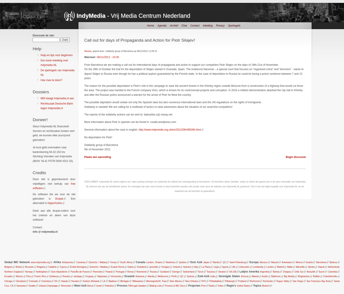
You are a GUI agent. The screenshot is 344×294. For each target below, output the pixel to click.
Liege (216, 267)
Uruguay (89, 276)
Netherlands (334, 267)
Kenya (113, 262)
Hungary (165, 267)
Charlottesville (330, 276)
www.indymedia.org (40, 262)
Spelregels (234, 25)
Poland (109, 272)
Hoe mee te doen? (51, 80)
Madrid (280, 267)
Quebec (182, 262)
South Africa (126, 262)
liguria (225, 267)
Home (150, 25)
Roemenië (142, 272)
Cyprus (63, 267)
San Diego (298, 281)
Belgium (8, 267)
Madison (113, 281)
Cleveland (20, 281)
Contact (194, 25)
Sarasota (20, 286)
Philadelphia (216, 281)
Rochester (268, 281)
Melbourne (163, 276)
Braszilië (311, 272)
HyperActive (55, 203)
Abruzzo (264, 262)
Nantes (311, 267)
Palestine (109, 286)
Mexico (19, 276)
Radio (212, 286)
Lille (233, 267)
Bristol (19, 267)
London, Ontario (154, 262)
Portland (242, 281)
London (270, 267)
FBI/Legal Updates (137, 286)
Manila (216, 262)
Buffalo (316, 276)
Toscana (210, 272)
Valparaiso (102, 276)
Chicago (8, 281)
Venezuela (116, 276)
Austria (309, 262)
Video (220, 286)
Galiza (130, 267)
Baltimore (275, 276)
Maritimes (170, 262)
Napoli (321, 267)
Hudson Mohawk (91, 281)
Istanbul (187, 267)
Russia (153, 272)
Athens (299, 262)
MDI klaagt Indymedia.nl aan (57, 98)
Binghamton (304, 276)
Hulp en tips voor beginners (57, 55)
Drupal (59, 198)
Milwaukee (138, 281)
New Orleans (191, 281)
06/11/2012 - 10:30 (108, 57)
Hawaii (64, 281)
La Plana (205, 267)
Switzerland (188, 272)
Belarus (333, 262)
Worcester (66, 286)
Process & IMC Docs (175, 286)
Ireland (176, 267)
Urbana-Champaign (48, 286)
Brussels (29, 267)
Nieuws (87, 51)
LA (103, 281)
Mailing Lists (155, 286)
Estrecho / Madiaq (98, 262)
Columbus (46, 281)
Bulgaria (41, 267)
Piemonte (97, 272)
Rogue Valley (282, 281)
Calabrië (52, 267)
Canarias (80, 262)
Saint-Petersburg (237, 262)
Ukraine (222, 272)
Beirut (90, 286)
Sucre (321, 272)
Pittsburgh (230, 281)
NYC (203, 281)
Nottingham (41, 272)
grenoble (153, 267)
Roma (130, 272)
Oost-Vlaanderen (59, 272)
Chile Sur (298, 272)
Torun (200, 272)
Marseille (300, 267)
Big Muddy (289, 276)
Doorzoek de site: (44, 35)
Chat (184, 25)
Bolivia (276, 272)
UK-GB (232, 272)
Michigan (124, 281)
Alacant (274, 262)
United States (243, 286)
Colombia (332, 272)
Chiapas (287, 272)
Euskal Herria (117, 267)
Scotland (164, 272)
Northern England (13, 272)
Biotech (265, 286)
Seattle (32, 286)
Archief (174, 25)
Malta (289, 267)
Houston (75, 281)
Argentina (265, 272)
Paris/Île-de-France (80, 272)
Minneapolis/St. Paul (156, 281)
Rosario (66, 276)
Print (203, 286)
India (212, 276)
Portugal (120, 272)
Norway (29, 272)
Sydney (190, 276)
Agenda (162, 25)
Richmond (255, 281)
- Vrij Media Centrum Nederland (133, 15)
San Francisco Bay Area (318, 281)
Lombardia (258, 267)
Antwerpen (287, 262)
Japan (206, 262)
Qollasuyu (54, 276)
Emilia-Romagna (78, 267)
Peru (28, 276)
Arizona (244, 276)
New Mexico (176, 281)
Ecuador (8, 276)
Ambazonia (67, 262)
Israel (99, 286)
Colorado (33, 281)
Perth (174, 276)
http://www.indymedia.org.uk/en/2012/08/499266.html (170, 129)
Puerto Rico (40, 276)
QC (224, 262)
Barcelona (321, 262)
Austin (265, 276)
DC (56, 281)
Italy (196, 267)
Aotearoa (139, 276)
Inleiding (208, 25)
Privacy (220, 25)
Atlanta (255, 276)
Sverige (175, 272)
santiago (77, 276)
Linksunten (244, 267)
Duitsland (141, 267)
